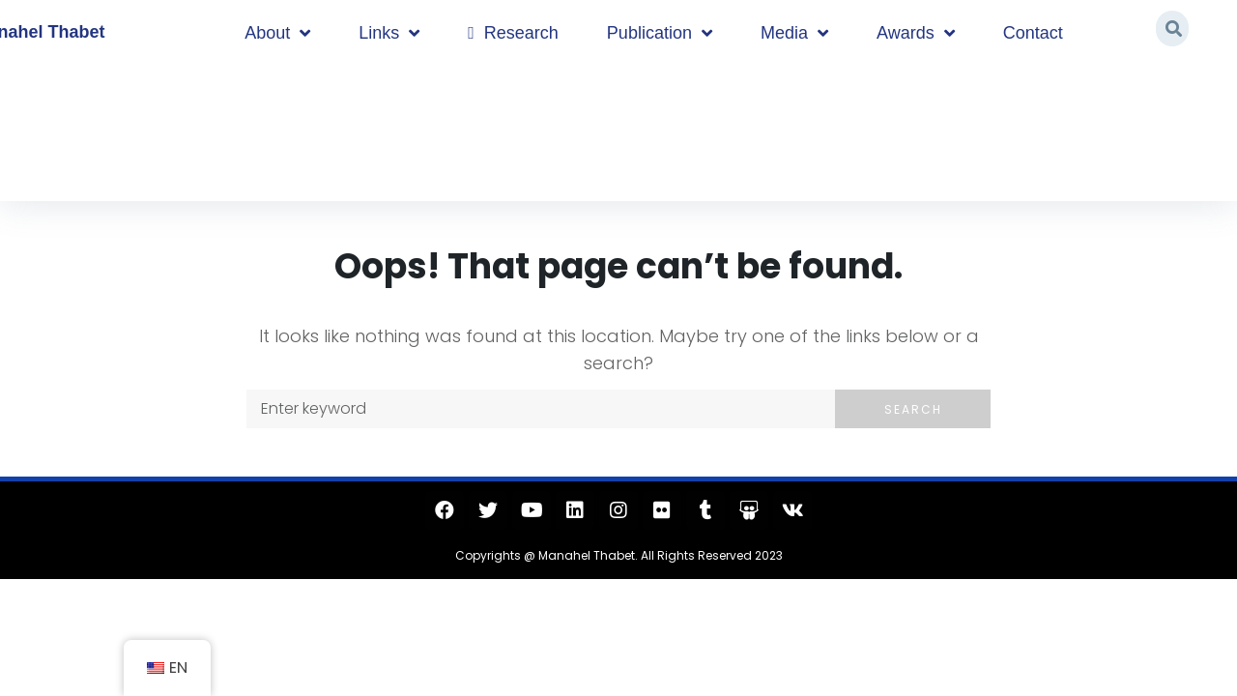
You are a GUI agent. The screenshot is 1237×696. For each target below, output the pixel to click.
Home (78, 128)
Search (913, 409)
